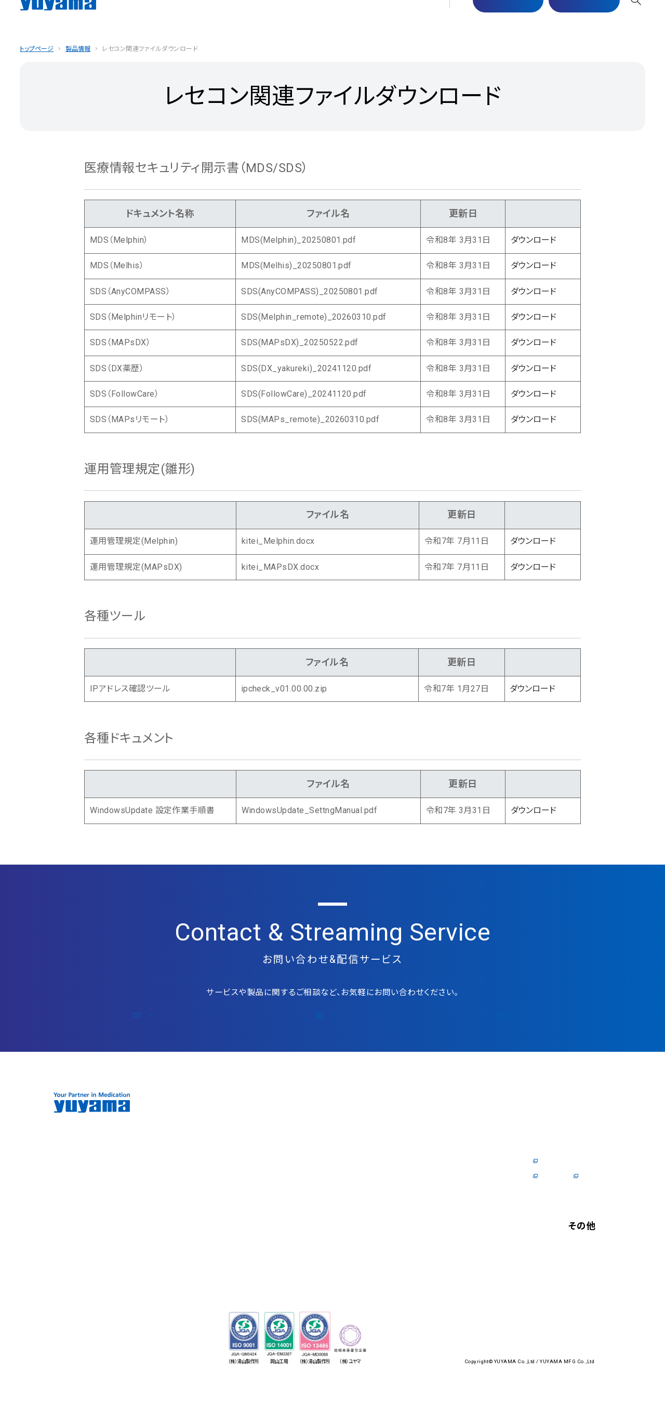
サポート (261, 19)
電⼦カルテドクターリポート (455, 1160)
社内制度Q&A (553, 1190)
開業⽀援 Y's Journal (444, 1206)
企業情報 (174, 19)
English (542, 1339)
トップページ (37, 49)
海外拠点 (228, 1220)
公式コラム (462, 1030)
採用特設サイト (555, 1206)
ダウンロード (534, 240)
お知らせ (545, 1284)
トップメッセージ (240, 1145)
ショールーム (330, 1145)
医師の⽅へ (381, 19)
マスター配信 (490, 20)
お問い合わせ (566, 20)
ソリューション (236, 1235)
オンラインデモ (333, 1160)
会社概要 (228, 1175)
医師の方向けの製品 (444, 1145)
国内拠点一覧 (235, 1206)
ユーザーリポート (338, 1175)
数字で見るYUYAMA (563, 1175)
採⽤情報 (430, 19)
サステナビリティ (318, 19)
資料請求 (425, 1175)
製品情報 (218, 19)
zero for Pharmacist (246, 1160)
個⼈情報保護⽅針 (561, 1299)
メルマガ (338, 1030)
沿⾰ (220, 1190)
